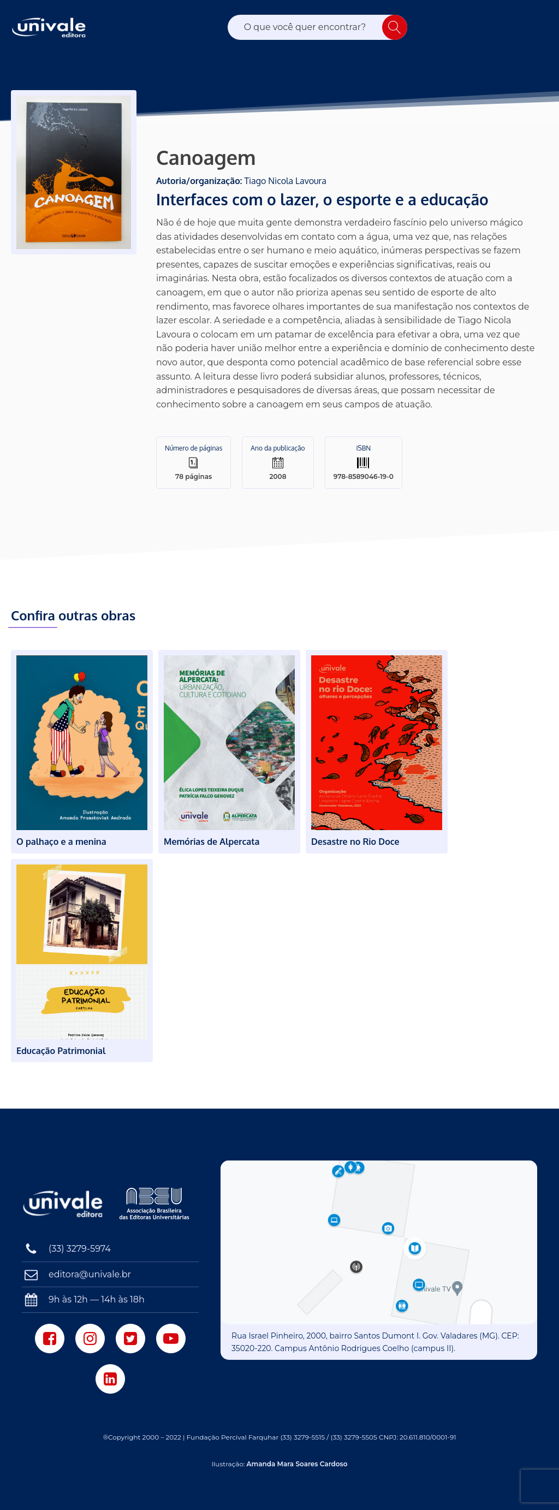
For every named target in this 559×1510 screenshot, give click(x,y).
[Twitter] (130, 1338)
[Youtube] (171, 1338)
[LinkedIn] (110, 1379)
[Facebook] (49, 1338)
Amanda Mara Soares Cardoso (297, 1464)
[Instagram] (90, 1338)
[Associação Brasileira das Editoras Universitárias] (156, 1204)
